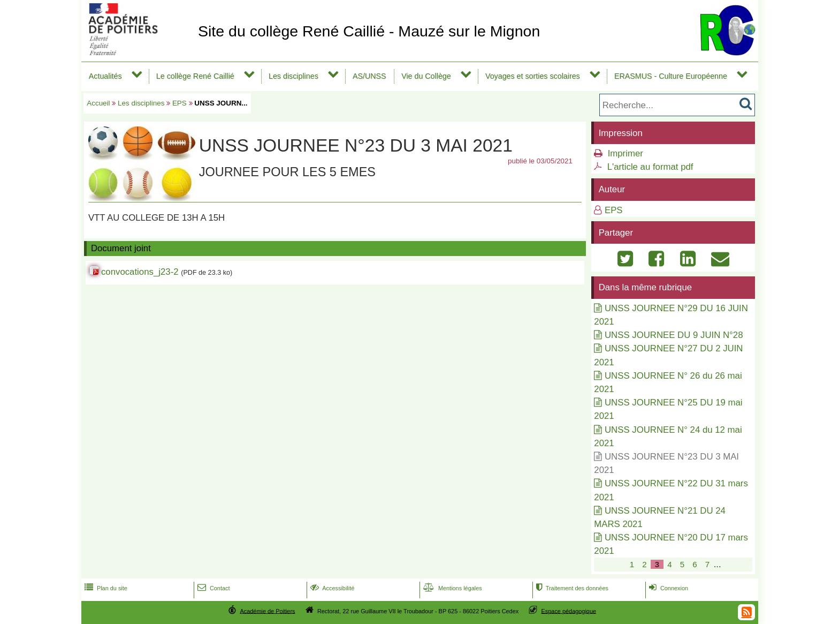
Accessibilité (331, 588)
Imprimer (625, 153)
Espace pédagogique (569, 610)
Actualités (105, 76)
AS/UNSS (369, 76)
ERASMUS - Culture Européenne (670, 76)
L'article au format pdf (650, 167)
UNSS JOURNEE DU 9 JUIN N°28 (674, 335)
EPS (179, 103)
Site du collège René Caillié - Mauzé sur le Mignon (369, 31)
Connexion (667, 588)
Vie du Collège (426, 76)
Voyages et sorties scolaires (532, 76)
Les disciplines (293, 76)
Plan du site (104, 588)
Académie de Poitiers (267, 610)
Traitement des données (571, 588)
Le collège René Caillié (195, 76)
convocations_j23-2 (140, 272)
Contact (212, 588)
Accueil (98, 103)
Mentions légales (451, 588)
